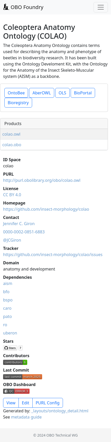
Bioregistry (18, 102)
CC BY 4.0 (12, 195)
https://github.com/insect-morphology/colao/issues (53, 254)
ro (5, 325)
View (10, 403)
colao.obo (11, 145)
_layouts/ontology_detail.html (59, 411)
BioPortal (83, 93)
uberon (10, 333)
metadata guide (26, 417)
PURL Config (48, 403)
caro (7, 308)
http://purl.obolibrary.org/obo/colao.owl (41, 180)
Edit (25, 403)
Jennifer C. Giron (19, 223)
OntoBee (16, 93)
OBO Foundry (23, 7)
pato (7, 316)
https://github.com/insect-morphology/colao (46, 209)
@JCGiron (12, 240)
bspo (8, 300)
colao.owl (11, 134)
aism (7, 283)
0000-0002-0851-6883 (24, 232)
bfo (6, 291)
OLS (62, 93)
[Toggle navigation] (101, 7)
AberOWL (41, 93)
